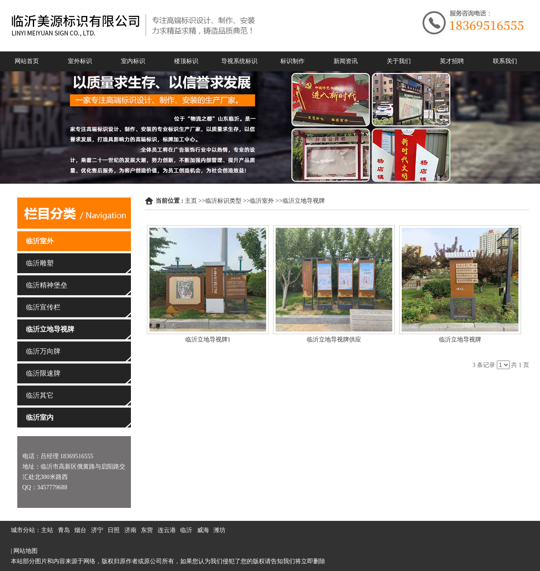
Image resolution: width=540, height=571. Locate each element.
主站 (47, 530)
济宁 (97, 530)
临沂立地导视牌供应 (334, 339)
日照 (114, 530)
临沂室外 (262, 201)
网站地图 (25, 551)
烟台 (80, 530)
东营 (147, 530)
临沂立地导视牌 (304, 201)
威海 (203, 530)
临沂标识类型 (223, 201)
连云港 (167, 530)
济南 (130, 530)
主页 (191, 201)
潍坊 (219, 530)
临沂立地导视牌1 (208, 339)
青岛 (64, 530)
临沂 (186, 530)
